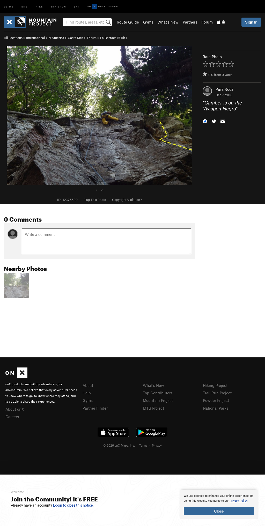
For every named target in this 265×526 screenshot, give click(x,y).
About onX (14, 409)
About (88, 385)
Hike (39, 6)
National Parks (215, 408)
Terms (143, 445)
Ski (76, 6)
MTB (24, 6)
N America (56, 38)
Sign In (251, 22)
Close (219, 511)
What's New (168, 22)
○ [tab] (102, 190)
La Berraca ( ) (113, 38)
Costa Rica (75, 38)
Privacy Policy (238, 500)
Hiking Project (215, 385)
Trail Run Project (217, 392)
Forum (207, 22)
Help (87, 392)
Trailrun (58, 6)
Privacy (157, 445)
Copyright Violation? (127, 200)
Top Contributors (157, 392)
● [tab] (96, 190)
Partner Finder (95, 408)
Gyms (148, 22)
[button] (205, 121)
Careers (12, 416)
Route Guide (128, 22)
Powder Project (216, 400)
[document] (219, 504)
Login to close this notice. (73, 505)
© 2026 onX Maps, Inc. (119, 445)
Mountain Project (158, 400)
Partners (190, 22)
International (35, 38)
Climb (9, 6)
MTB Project (153, 408)
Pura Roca (224, 89)
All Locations (13, 38)
